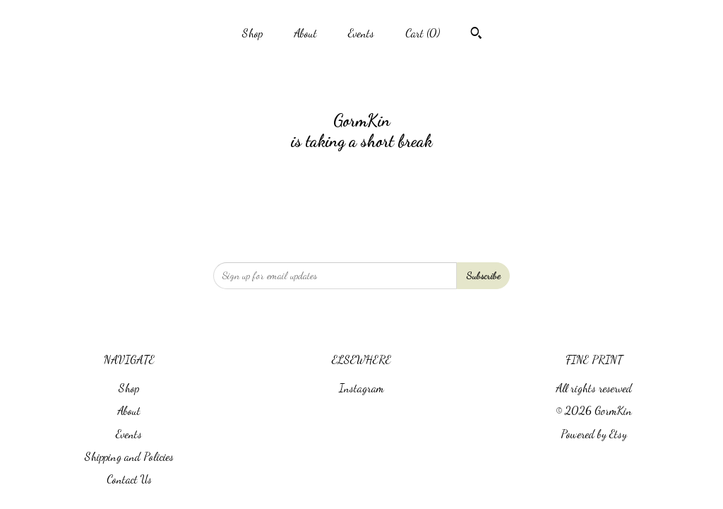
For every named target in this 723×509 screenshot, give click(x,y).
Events (361, 33)
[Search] (476, 34)
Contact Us (129, 479)
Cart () (422, 33)
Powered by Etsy (594, 433)
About (305, 33)
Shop (252, 33)
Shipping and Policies (129, 456)
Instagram (361, 387)
